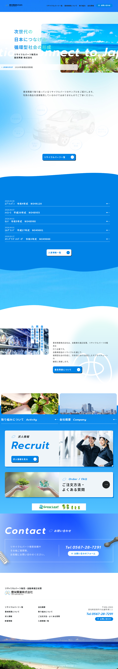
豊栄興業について (70, 6)
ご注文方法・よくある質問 (49, 616)
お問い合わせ (104, 5)
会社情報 (90, 6)
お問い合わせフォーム (83, 553)
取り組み (82, 6)
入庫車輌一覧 (59, 252)
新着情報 (8, 621)
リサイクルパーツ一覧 (54, 6)
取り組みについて (45, 611)
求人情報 (8, 616)
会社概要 (41, 607)
